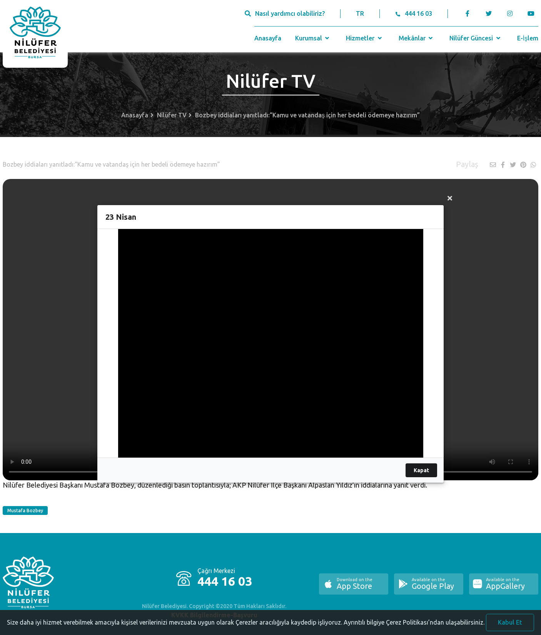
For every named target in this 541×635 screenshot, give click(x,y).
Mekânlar (416, 38)
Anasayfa (267, 38)
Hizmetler (364, 38)
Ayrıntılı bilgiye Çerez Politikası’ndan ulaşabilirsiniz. (414, 625)
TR (360, 13)
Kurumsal (313, 38)
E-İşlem (527, 38)
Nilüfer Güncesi (475, 38)
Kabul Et (510, 625)
